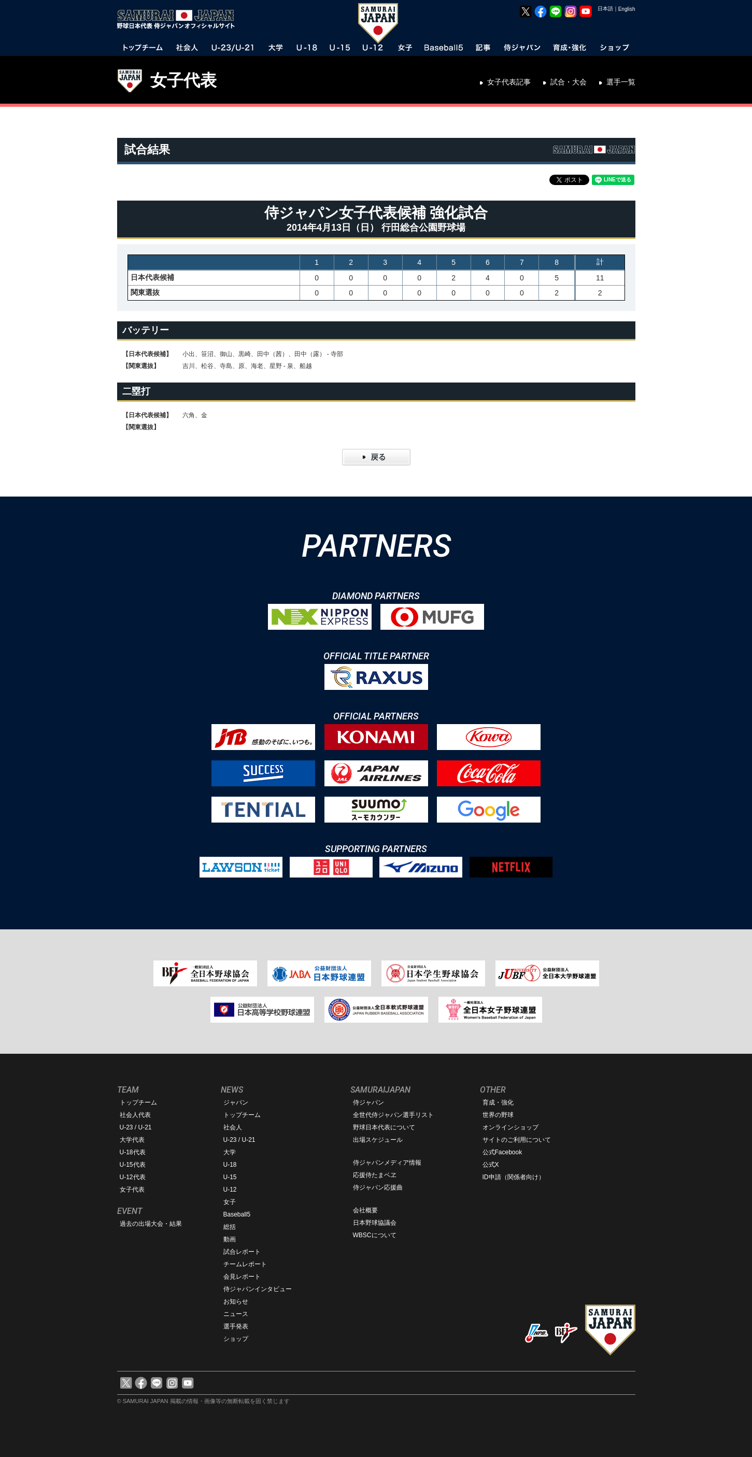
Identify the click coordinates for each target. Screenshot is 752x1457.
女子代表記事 (509, 82)
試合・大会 (568, 82)
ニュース (235, 1314)
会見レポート (242, 1276)
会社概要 (365, 1210)
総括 (229, 1226)
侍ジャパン (368, 1102)
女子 (229, 1202)
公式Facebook (502, 1152)
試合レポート (242, 1251)
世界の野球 (498, 1115)
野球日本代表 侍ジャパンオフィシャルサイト (179, 19)
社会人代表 (135, 1115)
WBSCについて (374, 1235)
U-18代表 (133, 1152)
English (626, 9)
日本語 (605, 8)
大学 (229, 1152)
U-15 (230, 1177)
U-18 (230, 1164)
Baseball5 (237, 1214)
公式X (491, 1164)
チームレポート (245, 1264)
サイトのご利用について (517, 1139)
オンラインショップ (510, 1127)
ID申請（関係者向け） (514, 1177)
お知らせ (235, 1301)
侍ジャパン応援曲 (378, 1187)
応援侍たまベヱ (374, 1175)
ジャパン (235, 1102)
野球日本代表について (384, 1127)
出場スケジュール (378, 1139)
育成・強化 (498, 1102)
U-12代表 (133, 1177)
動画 (229, 1239)
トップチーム (138, 1102)
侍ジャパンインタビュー (257, 1289)
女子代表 (183, 80)
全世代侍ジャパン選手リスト (393, 1115)
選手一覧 (620, 82)
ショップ (235, 1338)
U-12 (230, 1189)
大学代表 (132, 1139)
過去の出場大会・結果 (151, 1223)
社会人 (232, 1127)
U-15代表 (133, 1164)
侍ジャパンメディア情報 (387, 1162)
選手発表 (235, 1326)
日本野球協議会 (374, 1222)
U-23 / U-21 (136, 1127)
